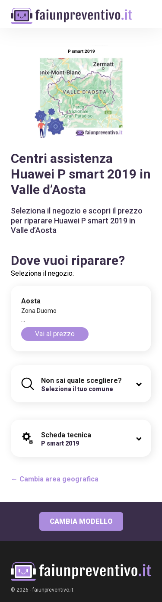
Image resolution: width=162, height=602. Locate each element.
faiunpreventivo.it (52, 590)
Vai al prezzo (55, 334)
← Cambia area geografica (54, 479)
